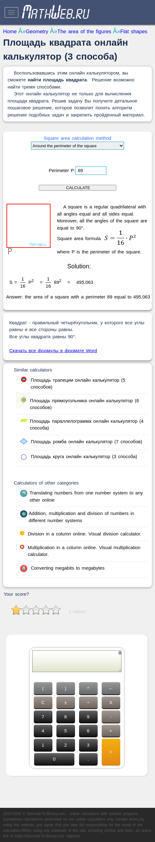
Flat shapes (133, 31)
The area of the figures (84, 31)
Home (10, 31)
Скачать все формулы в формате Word (53, 350)
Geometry (37, 31)
